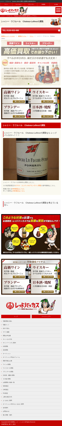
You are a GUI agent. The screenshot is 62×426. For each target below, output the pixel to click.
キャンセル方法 (7, 339)
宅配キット (6, 325)
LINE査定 (5, 389)
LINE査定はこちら (18, 191)
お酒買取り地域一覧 (9, 382)
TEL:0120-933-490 (10, 30)
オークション (7, 353)
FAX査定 (5, 393)
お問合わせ (6, 411)
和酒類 (43, 4)
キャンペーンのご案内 (9, 342)
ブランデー (31, 4)
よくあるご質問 (7, 400)
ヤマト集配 (6, 332)
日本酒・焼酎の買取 (9, 375)
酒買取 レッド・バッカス (8, 36)
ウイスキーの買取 (8, 368)
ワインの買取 (7, 364)
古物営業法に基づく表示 (8, 424)
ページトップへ (46, 316)
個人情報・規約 (7, 415)
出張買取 (5, 346)
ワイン (6, 4)
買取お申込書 (7, 335)
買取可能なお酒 (7, 361)
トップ (16, 316)
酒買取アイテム (22, 36)
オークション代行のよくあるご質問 (13, 404)
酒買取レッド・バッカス (17, 422)
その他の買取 (7, 379)
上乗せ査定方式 (7, 397)
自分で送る (6, 328)
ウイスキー (19, 4)
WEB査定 (5, 386)
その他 (56, 4)
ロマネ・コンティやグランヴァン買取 (28, 185)
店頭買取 (5, 350)
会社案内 (5, 407)
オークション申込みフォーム (11, 357)
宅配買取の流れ (7, 321)
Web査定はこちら (18, 189)
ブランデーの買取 (8, 371)
